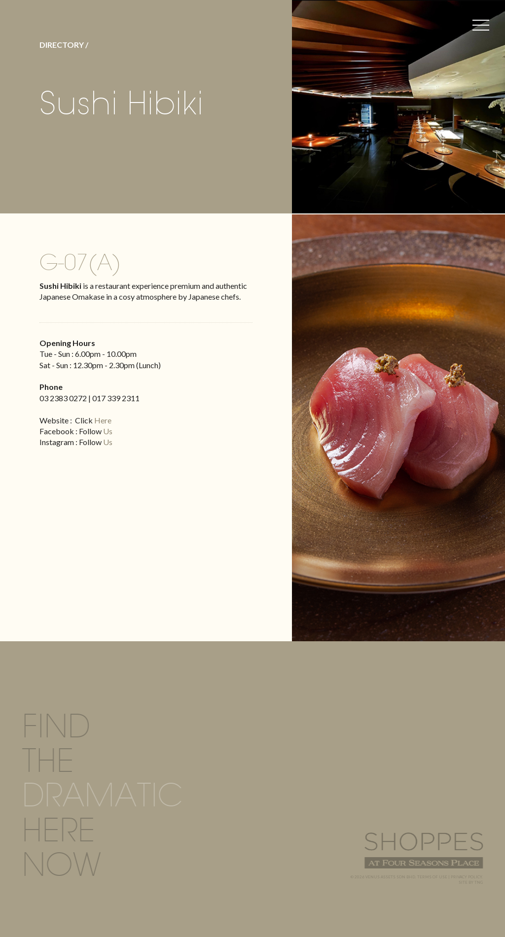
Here (102, 420)
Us (107, 431)
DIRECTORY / (63, 44)
